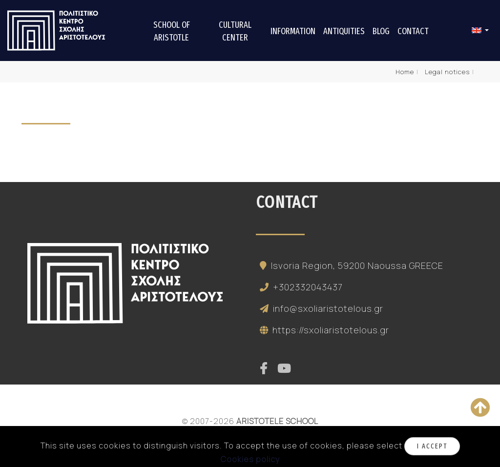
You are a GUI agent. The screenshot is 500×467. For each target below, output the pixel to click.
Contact (413, 31)
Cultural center (235, 31)
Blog (381, 31)
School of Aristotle (171, 31)
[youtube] (284, 369)
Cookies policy (250, 459)
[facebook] (263, 369)
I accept (432, 446)
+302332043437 (299, 287)
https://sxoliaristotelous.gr (322, 330)
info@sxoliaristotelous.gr (319, 308)
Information (293, 31)
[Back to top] (480, 407)
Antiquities (344, 31)
